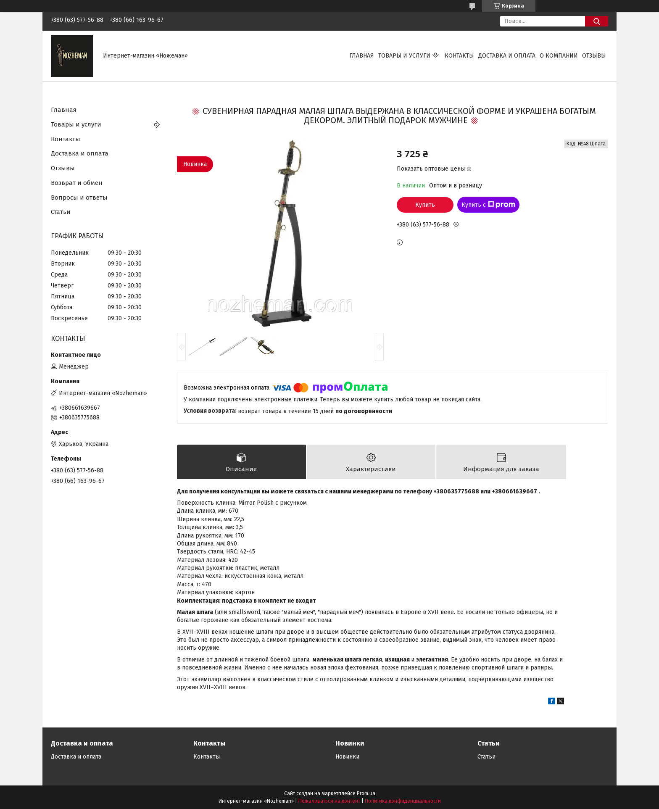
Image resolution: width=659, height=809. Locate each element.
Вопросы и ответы (79, 197)
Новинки (347, 756)
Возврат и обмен (77, 183)
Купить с (488, 204)
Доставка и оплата (506, 55)
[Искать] (596, 21)
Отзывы (594, 55)
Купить (425, 204)
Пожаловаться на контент (329, 801)
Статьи (61, 212)
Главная (361, 55)
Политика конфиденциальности (403, 801)
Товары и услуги (404, 55)
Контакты (459, 55)
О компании (559, 55)
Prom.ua (366, 793)
